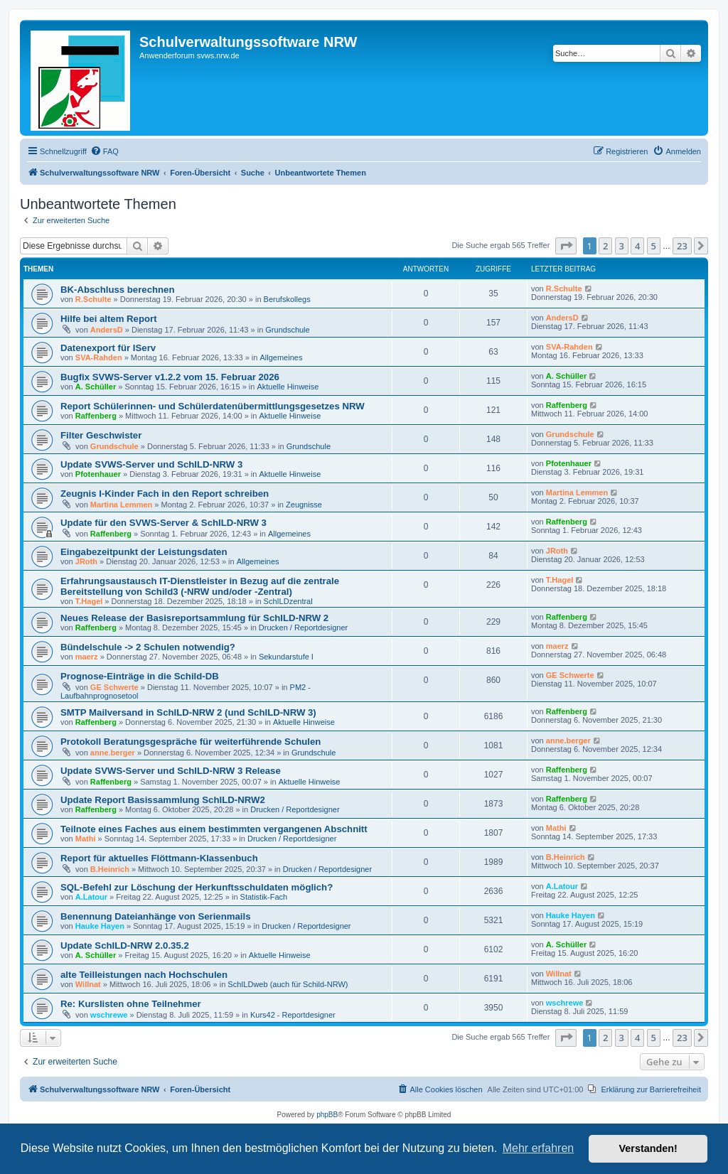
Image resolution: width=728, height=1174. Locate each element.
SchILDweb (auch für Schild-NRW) (288, 984)
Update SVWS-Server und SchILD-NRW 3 (151, 464)
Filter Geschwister (100, 435)
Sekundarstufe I (286, 656)
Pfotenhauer (98, 474)
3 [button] (621, 245)
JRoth (86, 561)
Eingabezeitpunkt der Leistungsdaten (143, 551)
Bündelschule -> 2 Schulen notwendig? (147, 647)
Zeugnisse (304, 504)
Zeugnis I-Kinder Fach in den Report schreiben (164, 493)
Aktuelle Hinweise (287, 386)
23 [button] (682, 245)
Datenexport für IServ (108, 348)
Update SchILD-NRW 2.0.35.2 (124, 945)
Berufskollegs (287, 299)
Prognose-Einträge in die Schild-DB (139, 676)
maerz (86, 656)
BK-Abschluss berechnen (117, 289)
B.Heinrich (109, 869)
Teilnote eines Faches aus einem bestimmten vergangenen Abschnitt (214, 829)
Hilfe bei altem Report (108, 318)
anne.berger (112, 752)
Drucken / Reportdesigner (303, 627)
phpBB (327, 1115)
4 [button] (637, 245)
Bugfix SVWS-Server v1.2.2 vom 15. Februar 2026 (169, 377)
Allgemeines (280, 357)
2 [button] (605, 245)
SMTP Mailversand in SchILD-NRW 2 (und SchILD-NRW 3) (188, 712)
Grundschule (287, 329)
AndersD (106, 329)
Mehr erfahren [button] (538, 1148)
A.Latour (91, 897)
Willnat (88, 984)
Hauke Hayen (99, 926)
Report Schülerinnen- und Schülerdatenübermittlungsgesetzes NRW (212, 406)
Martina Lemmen (121, 504)
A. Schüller (95, 386)
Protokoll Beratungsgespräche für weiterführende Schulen (190, 741)
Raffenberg (96, 415)
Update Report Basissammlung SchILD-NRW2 (162, 800)
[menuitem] (104, 151)
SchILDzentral (288, 601)
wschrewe (109, 1015)
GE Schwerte (114, 687)
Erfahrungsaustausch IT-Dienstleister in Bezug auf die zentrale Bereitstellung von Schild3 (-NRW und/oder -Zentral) (199, 586)
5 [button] (653, 245)
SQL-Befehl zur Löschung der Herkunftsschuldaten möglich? (196, 887)
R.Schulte (93, 299)
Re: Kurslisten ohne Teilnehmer (130, 1003)
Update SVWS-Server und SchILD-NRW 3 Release (170, 770)
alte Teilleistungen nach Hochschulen (144, 974)
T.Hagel (89, 601)
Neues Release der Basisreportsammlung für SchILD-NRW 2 (194, 618)
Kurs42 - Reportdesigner (293, 1015)
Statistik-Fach (264, 897)
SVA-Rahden (98, 357)
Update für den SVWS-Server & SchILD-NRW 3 (163, 522)
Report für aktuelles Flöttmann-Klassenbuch (159, 858)
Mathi (85, 838)
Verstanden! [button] (648, 1148)
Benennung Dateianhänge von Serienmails (155, 916)
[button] (566, 245)
